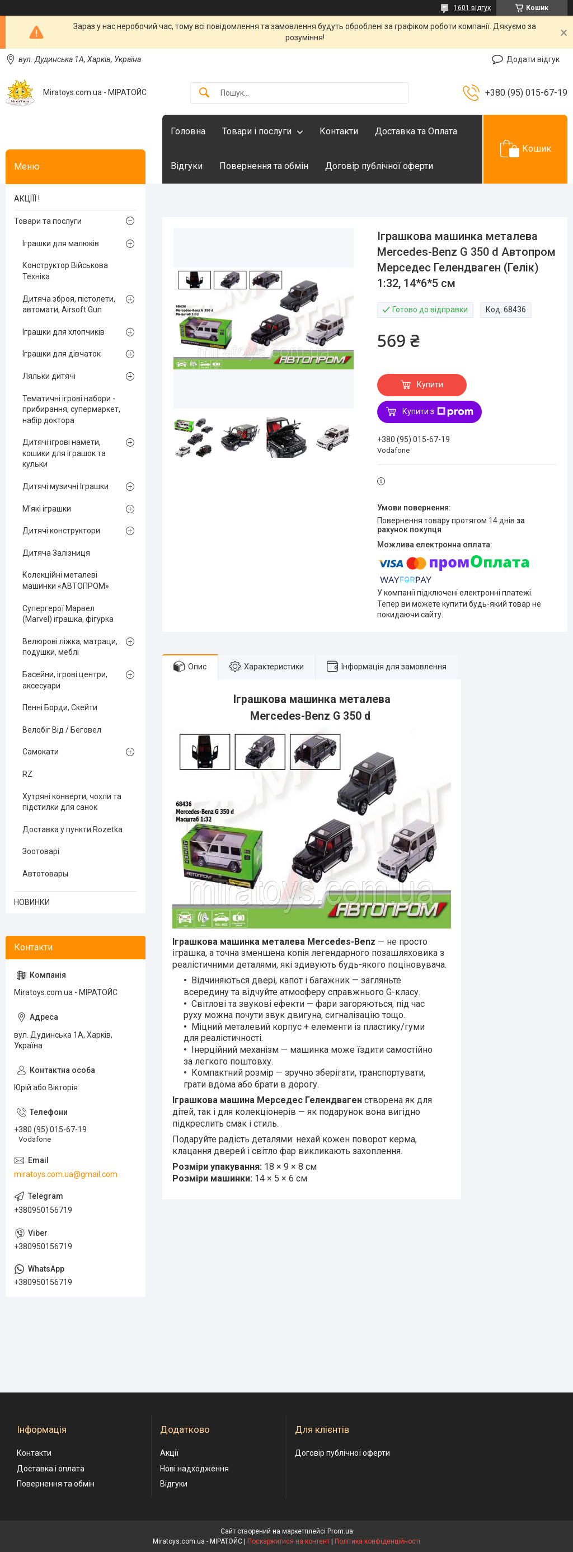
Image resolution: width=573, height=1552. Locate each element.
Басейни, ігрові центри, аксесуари (64, 680)
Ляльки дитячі (49, 376)
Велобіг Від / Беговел (61, 729)
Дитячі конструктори (61, 530)
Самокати (40, 751)
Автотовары (45, 873)
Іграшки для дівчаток (61, 353)
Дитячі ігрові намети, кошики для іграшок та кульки (64, 453)
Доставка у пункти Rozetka (72, 829)
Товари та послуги (48, 221)
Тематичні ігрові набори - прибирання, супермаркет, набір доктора (71, 409)
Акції (169, 1452)
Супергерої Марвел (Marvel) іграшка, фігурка (68, 614)
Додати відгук (533, 59)
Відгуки (187, 166)
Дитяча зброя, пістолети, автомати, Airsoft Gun (68, 304)
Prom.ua (340, 1531)
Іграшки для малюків (60, 243)
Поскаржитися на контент (288, 1541)
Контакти (339, 131)
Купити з (437, 412)
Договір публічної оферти (379, 166)
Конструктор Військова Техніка (65, 271)
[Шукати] (204, 93)
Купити (430, 384)
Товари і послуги (257, 131)
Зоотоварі (40, 851)
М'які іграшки (46, 508)
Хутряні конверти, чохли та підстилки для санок (71, 802)
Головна (188, 131)
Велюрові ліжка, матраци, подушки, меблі (70, 647)
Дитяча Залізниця (56, 552)
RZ (27, 774)
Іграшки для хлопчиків (63, 331)
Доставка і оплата (50, 1468)
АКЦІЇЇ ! (27, 198)
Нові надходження (194, 1468)
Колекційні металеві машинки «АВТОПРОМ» (65, 580)
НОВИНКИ (32, 902)
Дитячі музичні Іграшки (65, 486)
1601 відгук (472, 8)
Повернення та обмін (263, 166)
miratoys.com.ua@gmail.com (66, 1174)
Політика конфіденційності (377, 1541)
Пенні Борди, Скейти (59, 707)
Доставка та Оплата (416, 131)
